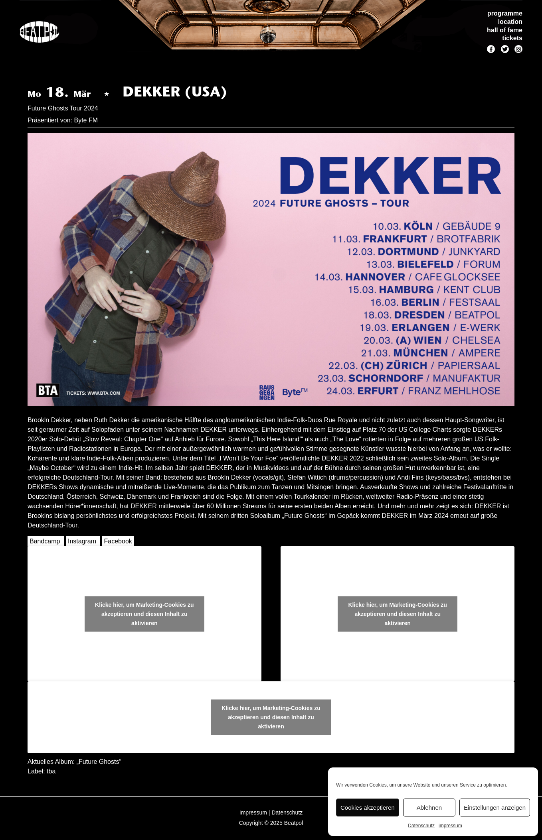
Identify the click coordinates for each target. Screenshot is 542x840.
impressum (450, 825)
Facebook (118, 541)
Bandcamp (45, 541)
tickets (512, 38)
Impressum (253, 812)
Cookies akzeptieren (367, 807)
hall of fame (504, 30)
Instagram (82, 541)
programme (504, 13)
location (510, 21)
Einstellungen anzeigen (495, 807)
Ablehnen (429, 807)
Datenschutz (421, 825)
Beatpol (293, 823)
